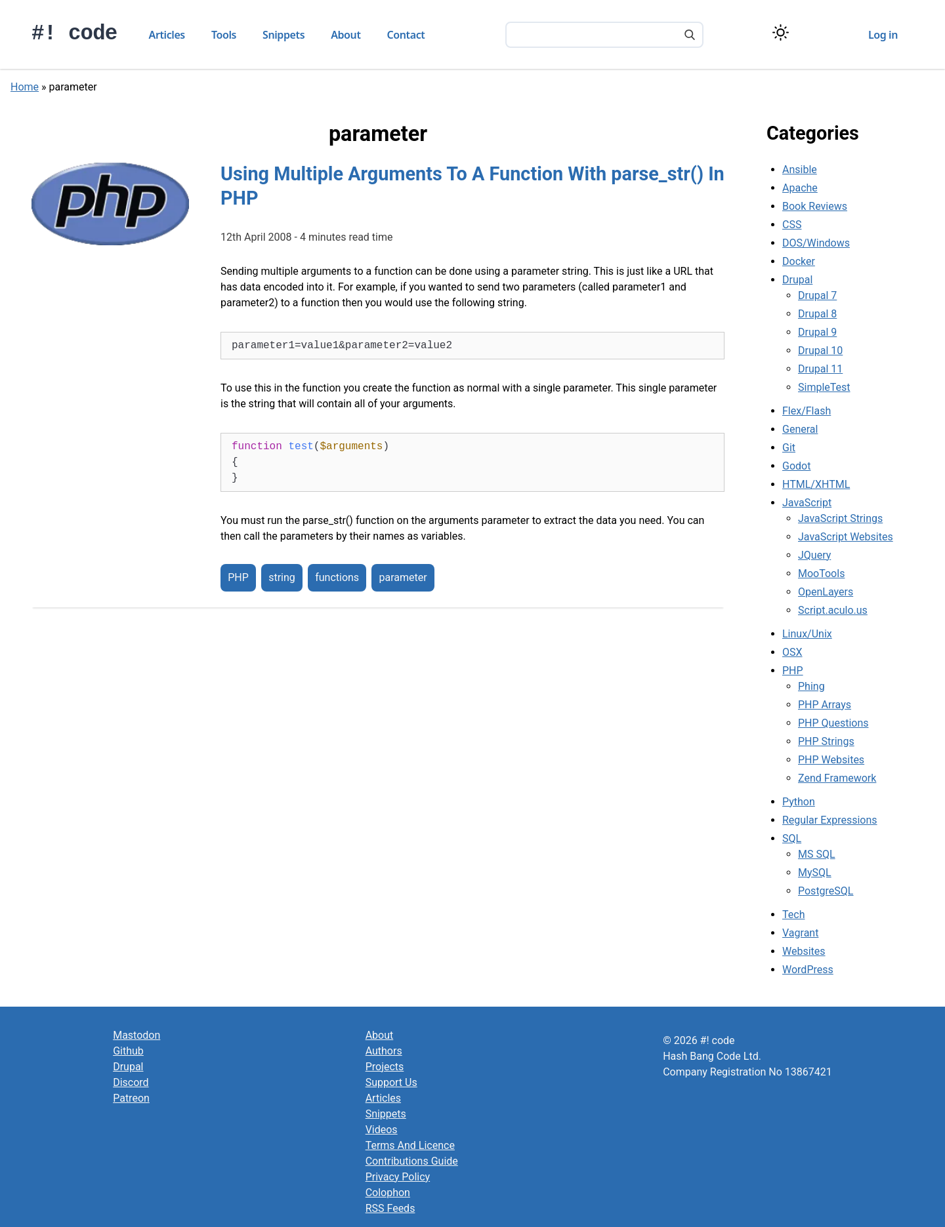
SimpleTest (824, 387)
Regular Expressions (829, 820)
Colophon (388, 1192)
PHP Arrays (824, 704)
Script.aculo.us (833, 610)
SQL (791, 838)
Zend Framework (837, 778)
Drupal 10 (820, 350)
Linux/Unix (807, 634)
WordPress (807, 969)
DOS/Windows (816, 243)
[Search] (689, 36)
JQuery (814, 555)
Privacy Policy (398, 1177)
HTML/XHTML (816, 484)
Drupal (797, 279)
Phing (811, 686)
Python (798, 801)
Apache (800, 188)
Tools (223, 35)
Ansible (799, 169)
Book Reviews (814, 206)
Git (788, 447)
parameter (403, 578)
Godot (796, 466)
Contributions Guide (412, 1161)
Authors (384, 1051)
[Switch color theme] (780, 32)
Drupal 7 (817, 295)
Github (128, 1051)
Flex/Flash (806, 411)
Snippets (283, 35)
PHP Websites (831, 760)
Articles (167, 35)
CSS (791, 224)
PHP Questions (833, 723)
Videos (382, 1129)
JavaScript (806, 502)
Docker (798, 261)
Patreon (131, 1098)
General (800, 429)
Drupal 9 (817, 332)
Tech (793, 914)
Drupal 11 (820, 369)
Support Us (391, 1082)
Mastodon (136, 1035)
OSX (792, 652)
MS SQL (816, 854)
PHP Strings (826, 741)
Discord (130, 1082)
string (281, 578)
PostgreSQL (825, 891)
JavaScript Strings (840, 518)
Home (24, 87)
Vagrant (800, 933)
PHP (238, 578)
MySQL (814, 872)
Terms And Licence (410, 1145)
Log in (883, 35)
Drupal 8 (817, 314)
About (345, 35)
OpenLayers (825, 592)
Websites (804, 951)
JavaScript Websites (845, 537)
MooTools (821, 573)
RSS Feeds (390, 1208)
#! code (74, 34)
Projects (385, 1066)
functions (337, 578)
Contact (406, 35)
